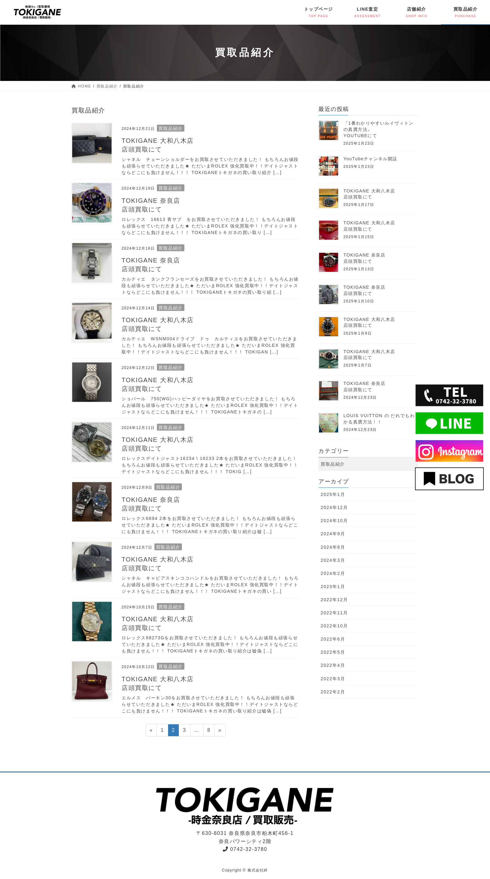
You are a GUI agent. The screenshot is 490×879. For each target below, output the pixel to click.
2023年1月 (333, 586)
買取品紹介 (170, 128)
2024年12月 (334, 507)
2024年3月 (333, 560)
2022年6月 (333, 639)
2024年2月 (333, 573)
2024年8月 (333, 547)
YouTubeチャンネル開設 (370, 158)
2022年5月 (333, 652)
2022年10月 (334, 625)
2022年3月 (333, 678)
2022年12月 (334, 599)
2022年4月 (333, 665)
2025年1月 (333, 494)
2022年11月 (334, 612)
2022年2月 (333, 691)
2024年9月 (333, 533)
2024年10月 (334, 520)
